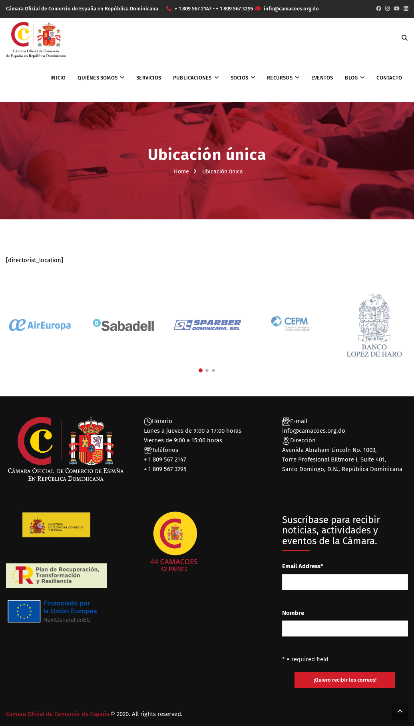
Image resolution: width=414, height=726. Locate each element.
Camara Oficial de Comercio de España (57, 714)
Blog (351, 78)
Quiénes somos (97, 78)
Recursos (280, 78)
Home (181, 171)
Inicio (58, 78)
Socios (239, 78)
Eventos (322, 78)
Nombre (293, 613)
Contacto (389, 78)
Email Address (302, 566)
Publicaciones (192, 78)
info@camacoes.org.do (313, 430)
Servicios (148, 78)
